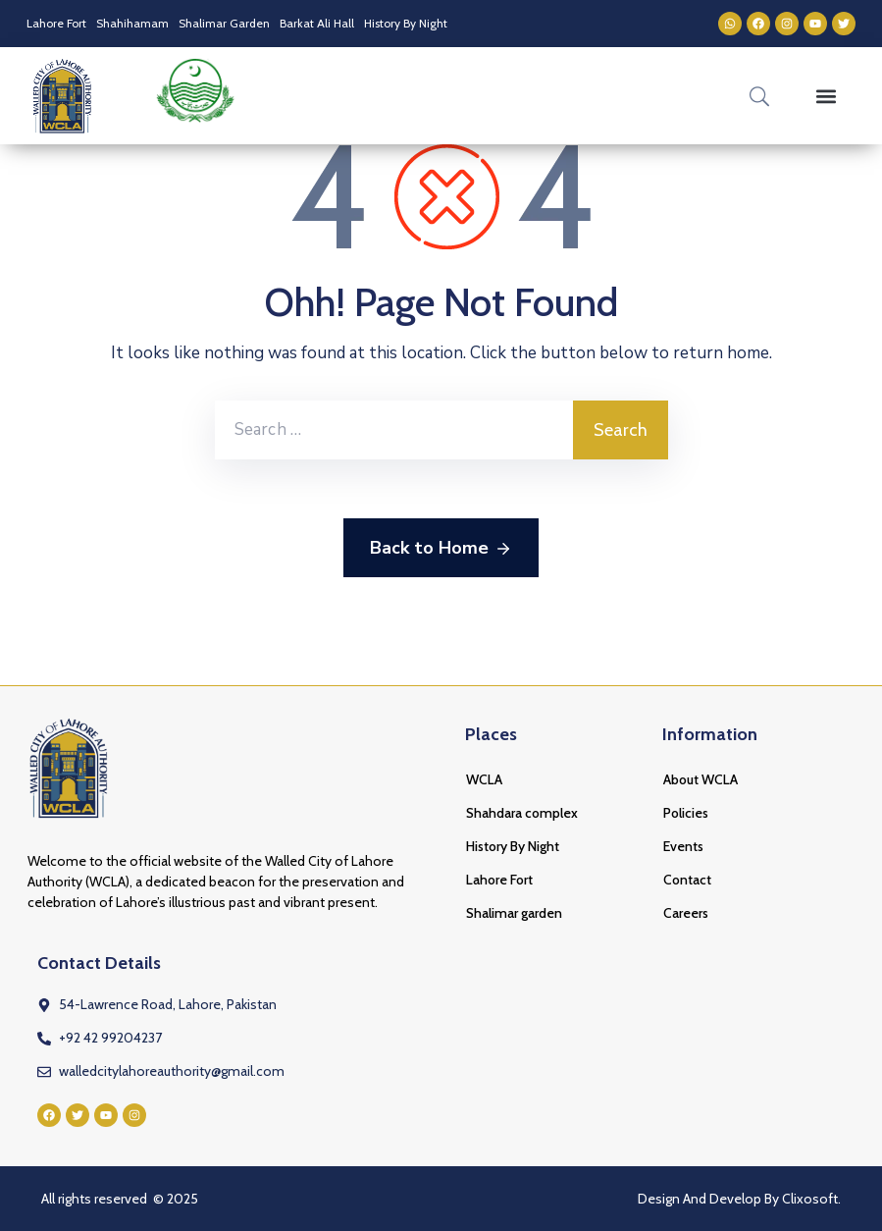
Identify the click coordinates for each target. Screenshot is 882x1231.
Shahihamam (132, 23)
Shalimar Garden (224, 23)
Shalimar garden (514, 913)
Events (683, 846)
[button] (826, 96)
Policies (685, 813)
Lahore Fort (56, 23)
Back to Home (441, 549)
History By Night (405, 23)
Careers (685, 913)
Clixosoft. (811, 1198)
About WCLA (700, 779)
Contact (687, 879)
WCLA (484, 779)
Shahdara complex (522, 813)
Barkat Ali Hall (317, 23)
